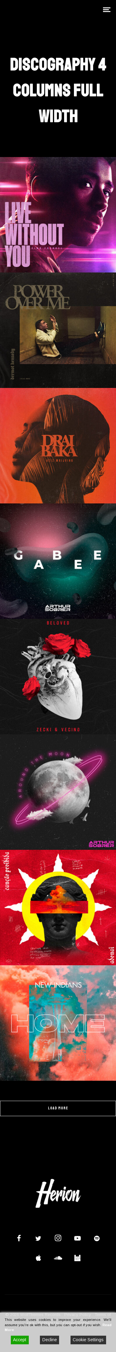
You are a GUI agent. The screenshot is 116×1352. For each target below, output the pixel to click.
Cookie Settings (88, 1339)
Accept (19, 1339)
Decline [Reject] (49, 1339)
